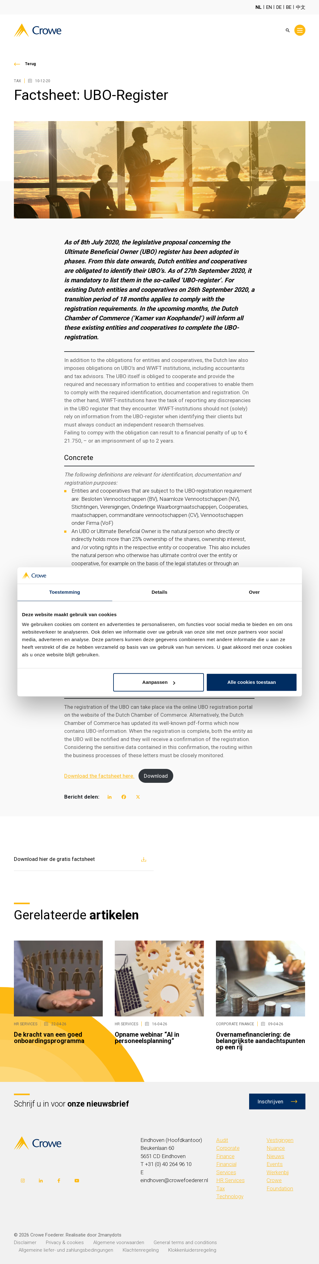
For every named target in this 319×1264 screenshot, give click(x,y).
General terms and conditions (185, 1242)
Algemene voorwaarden (118, 1242)
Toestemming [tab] (64, 592)
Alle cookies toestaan (251, 682)
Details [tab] (160, 592)
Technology (229, 1196)
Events (275, 1164)
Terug (30, 64)
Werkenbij (278, 1172)
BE (288, 7)
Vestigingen (280, 1140)
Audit (222, 1140)
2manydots (109, 1235)
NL (258, 7)
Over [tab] (254, 592)
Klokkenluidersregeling (192, 1250)
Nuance (276, 1148)
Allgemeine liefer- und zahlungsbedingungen (66, 1250)
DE (279, 7)
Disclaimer (25, 1242)
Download (156, 776)
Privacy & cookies (65, 1242)
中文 (300, 7)
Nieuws (275, 1156)
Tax (220, 1188)
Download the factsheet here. (99, 776)
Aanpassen (158, 682)
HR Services (230, 1180)
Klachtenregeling (141, 1250)
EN (269, 7)
